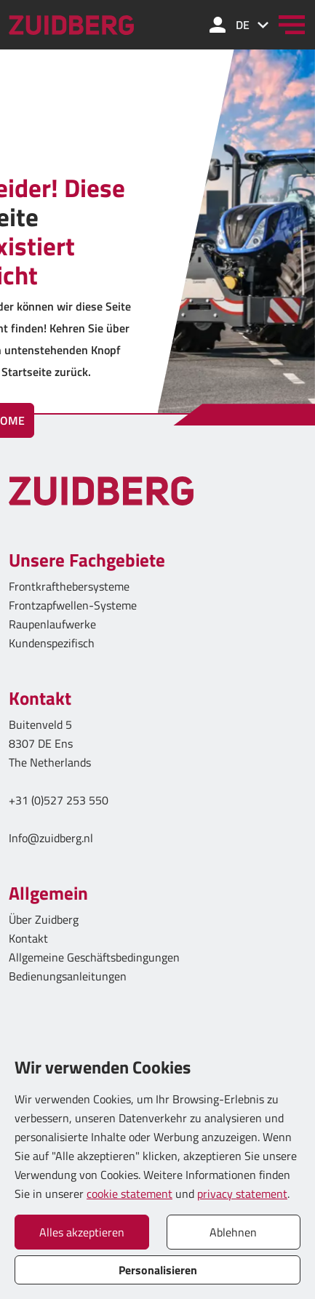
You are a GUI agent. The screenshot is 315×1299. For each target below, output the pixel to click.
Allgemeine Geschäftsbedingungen (94, 957)
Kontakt (28, 938)
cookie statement (129, 1193)
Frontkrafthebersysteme (69, 586)
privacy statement (242, 1193)
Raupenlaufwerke (52, 624)
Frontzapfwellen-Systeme (73, 605)
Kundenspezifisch (52, 643)
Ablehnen (233, 1232)
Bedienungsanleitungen (68, 976)
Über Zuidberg (44, 919)
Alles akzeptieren (81, 1232)
